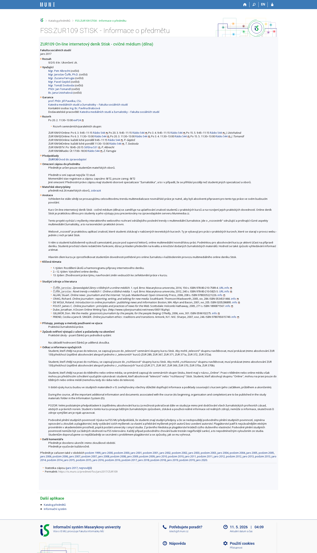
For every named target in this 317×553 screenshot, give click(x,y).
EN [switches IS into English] (263, 4)
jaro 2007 (74, 456)
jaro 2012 (219, 456)
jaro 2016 (98, 460)
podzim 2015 (83, 460)
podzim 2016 (112, 460)
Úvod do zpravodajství (67, 159)
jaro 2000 (107, 453)
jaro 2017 (72, 468)
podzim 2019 (187, 460)
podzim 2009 (147, 456)
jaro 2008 (103, 456)
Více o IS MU (60, 531)
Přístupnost (236, 547)
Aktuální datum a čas (241, 531)
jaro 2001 (136, 453)
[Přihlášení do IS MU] (272, 4)
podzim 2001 (150, 453)
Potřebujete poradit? (185, 527)
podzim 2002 (179, 453)
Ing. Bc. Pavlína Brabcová (85, 108)
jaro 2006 (45, 456)
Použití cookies (242, 543)
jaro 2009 (132, 456)
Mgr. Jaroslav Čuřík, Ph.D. (63, 74)
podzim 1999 (92, 453)
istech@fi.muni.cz (178, 531)
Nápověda (177, 543)
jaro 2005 (251, 453)
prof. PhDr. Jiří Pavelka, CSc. (65, 101)
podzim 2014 (54, 460)
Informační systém (55, 509)
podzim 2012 (233, 456)
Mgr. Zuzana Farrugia (61, 78)
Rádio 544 (99, 132)
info (226, 288)
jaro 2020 (201, 460)
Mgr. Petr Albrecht (59, 71)
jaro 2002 (165, 453)
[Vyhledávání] (254, 4)
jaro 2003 (194, 453)
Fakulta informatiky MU (91, 531)
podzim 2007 (89, 456)
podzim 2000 (121, 453)
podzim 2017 (129, 460)
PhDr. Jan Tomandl (59, 89)
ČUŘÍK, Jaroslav (62, 288)
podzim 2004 (237, 453)
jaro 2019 (172, 460)
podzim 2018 (158, 460)
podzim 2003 (208, 453)
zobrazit (96, 190)
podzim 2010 (176, 456)
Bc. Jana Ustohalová (60, 92)
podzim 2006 (60, 456)
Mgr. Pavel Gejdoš (59, 82)
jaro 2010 (161, 456)
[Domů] (244, 4)
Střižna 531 (90, 147)
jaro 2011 (190, 456)
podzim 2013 (262, 456)
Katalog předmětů (59, 20)
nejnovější (85, 468)
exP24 (77, 120)
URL (221, 288)
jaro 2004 (222, 453)
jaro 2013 (248, 456)
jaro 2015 (69, 460)
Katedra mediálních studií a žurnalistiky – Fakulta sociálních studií (88, 104)
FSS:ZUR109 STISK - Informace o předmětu (100, 20)
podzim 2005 (266, 453)
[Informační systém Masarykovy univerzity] (47, 4)
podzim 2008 (118, 456)
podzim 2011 (204, 456)
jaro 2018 (143, 460)
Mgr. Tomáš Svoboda (61, 85)
